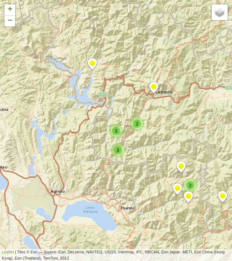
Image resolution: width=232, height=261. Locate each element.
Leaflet (8, 252)
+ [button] (10, 9)
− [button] (10, 21)
